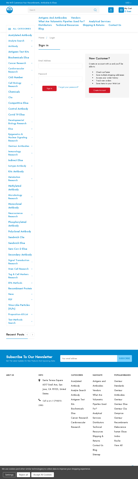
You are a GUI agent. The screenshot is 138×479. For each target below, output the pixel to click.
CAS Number (15, 77)
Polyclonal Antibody (19, 231)
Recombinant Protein (20, 288)
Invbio (117, 436)
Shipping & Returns (94, 25)
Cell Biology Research (20, 84)
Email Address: (45, 60)
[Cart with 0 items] (123, 9)
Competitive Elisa (18, 103)
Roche (117, 440)
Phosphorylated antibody (17, 223)
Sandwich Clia (16, 237)
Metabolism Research (20, 179)
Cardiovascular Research (20, 70)
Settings (9, 474)
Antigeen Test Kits (18, 52)
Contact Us (115, 25)
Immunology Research (20, 153)
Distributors (45, 25)
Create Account (99, 90)
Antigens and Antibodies (53, 18)
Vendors (75, 18)
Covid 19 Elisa (16, 114)
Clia (20, 97)
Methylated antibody (14, 187)
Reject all (23, 474)
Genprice (119, 413)
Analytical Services (100, 21)
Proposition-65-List (20, 314)
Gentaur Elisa (120, 404)
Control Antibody (18, 109)
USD (128, 2)
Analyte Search (20, 40)
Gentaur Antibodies (20, 146)
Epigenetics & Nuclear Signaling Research (20, 137)
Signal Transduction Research (20, 262)
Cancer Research (20, 63)
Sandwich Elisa (16, 243)
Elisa (20, 128)
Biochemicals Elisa (18, 57)
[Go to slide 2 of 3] (32, 335)
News (20, 294)
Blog (41, 28)
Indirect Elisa (15, 160)
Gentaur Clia (120, 408)
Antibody (20, 46)
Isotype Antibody (20, 165)
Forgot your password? (69, 87)
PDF (20, 299)
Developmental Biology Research (20, 122)
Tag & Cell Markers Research (20, 276)
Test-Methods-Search (20, 321)
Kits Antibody (16, 171)
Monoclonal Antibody (15, 205)
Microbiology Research (20, 197)
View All (118, 445)
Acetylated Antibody (20, 35)
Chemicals (14, 92)
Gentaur (118, 399)
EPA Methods (20, 282)
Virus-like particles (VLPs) (19, 306)
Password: (43, 74)
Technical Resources (67, 25)
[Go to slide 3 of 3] (27, 335)
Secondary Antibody (20, 254)
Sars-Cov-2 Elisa (17, 249)
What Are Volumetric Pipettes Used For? (62, 21)
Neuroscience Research (20, 215)
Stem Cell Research (20, 268)
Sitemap (96, 454)
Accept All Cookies (42, 474)
